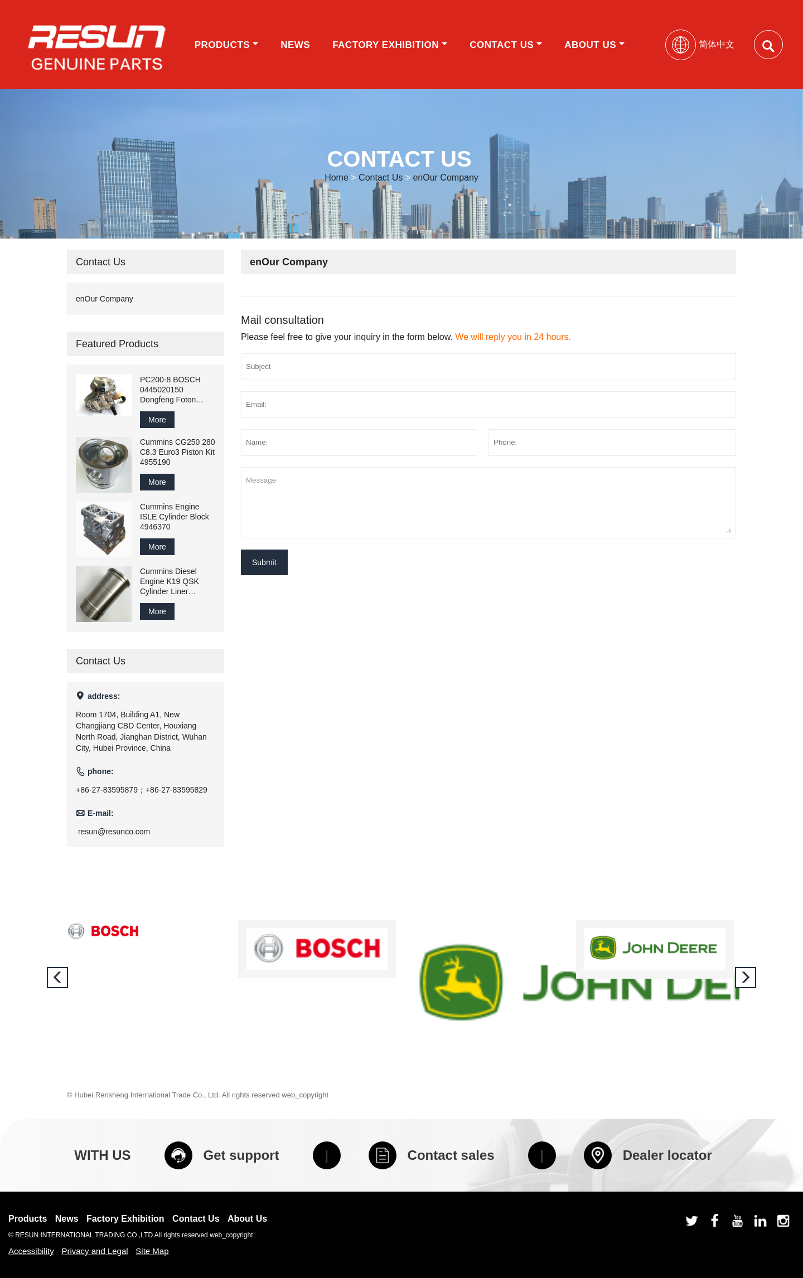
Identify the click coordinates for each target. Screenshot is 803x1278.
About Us (594, 45)
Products (226, 45)
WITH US (102, 1155)
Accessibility (31, 1251)
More (157, 419)
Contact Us (506, 45)
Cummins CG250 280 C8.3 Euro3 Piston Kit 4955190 (177, 452)
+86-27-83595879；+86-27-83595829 (141, 789)
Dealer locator (648, 1155)
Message (488, 502)
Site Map (152, 1251)
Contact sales (432, 1155)
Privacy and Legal (94, 1251)
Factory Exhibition (389, 45)
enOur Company (445, 177)
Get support (222, 1155)
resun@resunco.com (114, 831)
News (295, 45)
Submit (264, 562)
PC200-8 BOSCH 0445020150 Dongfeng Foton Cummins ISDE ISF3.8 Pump (170, 390)
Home (337, 177)
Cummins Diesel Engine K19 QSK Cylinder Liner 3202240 (169, 581)
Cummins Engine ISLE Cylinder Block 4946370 (174, 516)
